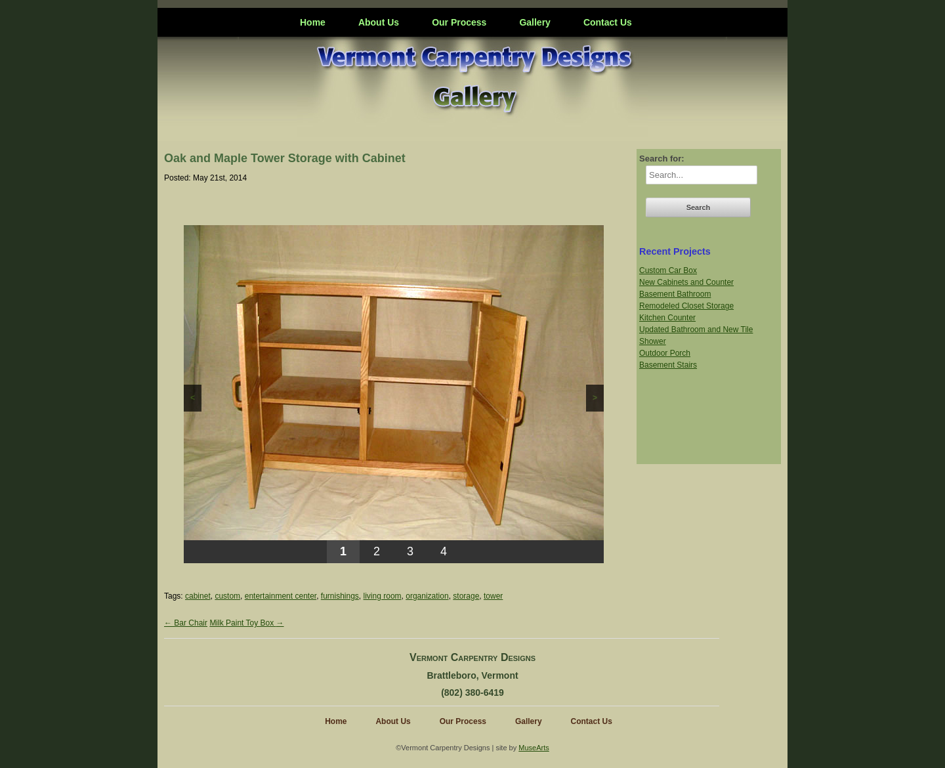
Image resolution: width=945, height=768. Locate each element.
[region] (394, 394)
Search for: (661, 158)
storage (466, 596)
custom (227, 596)
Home (313, 22)
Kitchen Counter (667, 317)
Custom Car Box (668, 270)
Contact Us (607, 22)
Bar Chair (185, 623)
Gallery (534, 22)
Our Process (459, 22)
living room (383, 596)
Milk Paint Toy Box (246, 623)
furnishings (340, 596)
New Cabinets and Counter (686, 282)
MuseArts (533, 748)
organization (427, 596)
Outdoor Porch (664, 353)
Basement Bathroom (675, 294)
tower (493, 596)
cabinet (198, 596)
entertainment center (280, 596)
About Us (378, 22)
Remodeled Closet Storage (686, 305)
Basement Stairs (668, 365)
